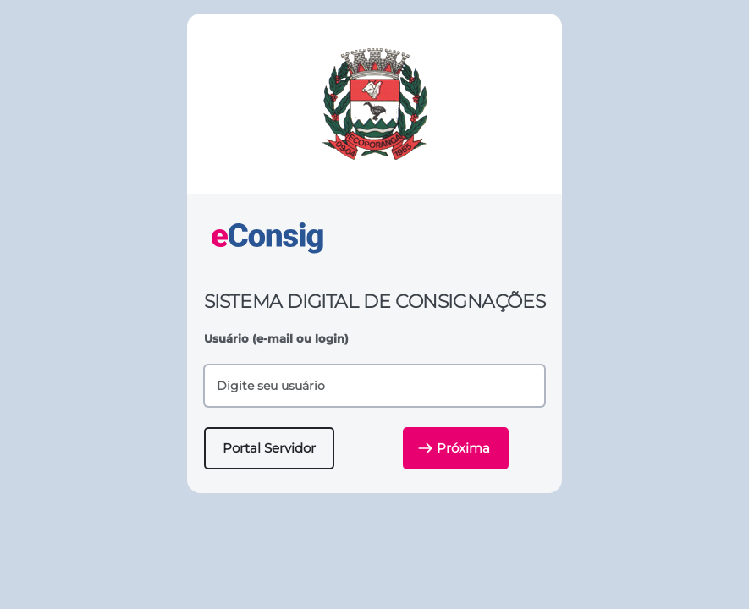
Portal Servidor (269, 448)
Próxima (454, 448)
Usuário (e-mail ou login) (276, 338)
